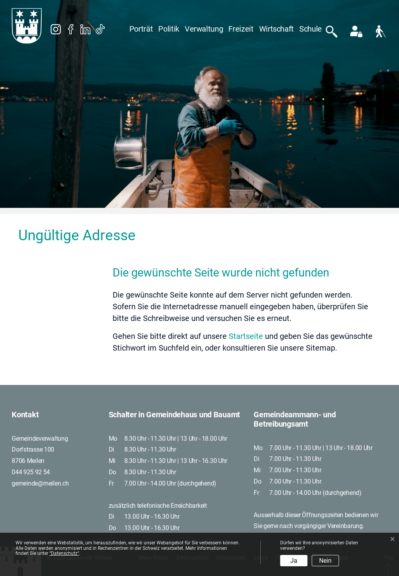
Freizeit (240, 29)
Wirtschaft (276, 29)
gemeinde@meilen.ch (40, 483)
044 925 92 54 (31, 472)
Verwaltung (204, 29)
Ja (293, 560)
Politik (168, 29)
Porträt (141, 29)
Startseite (246, 336)
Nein (325, 560)
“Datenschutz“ (64, 553)
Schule (310, 29)
